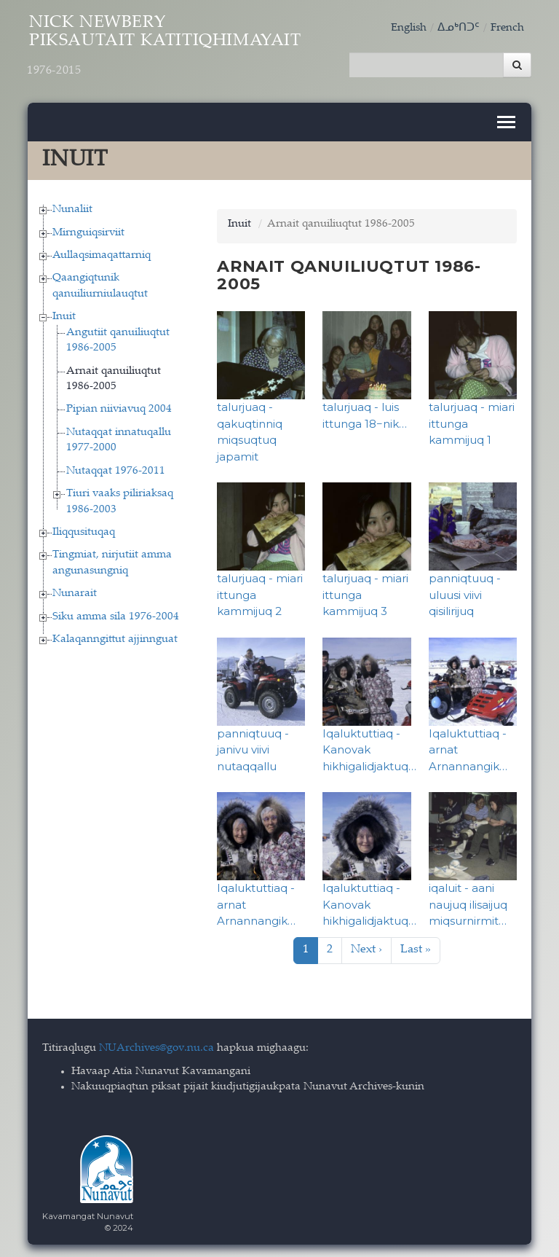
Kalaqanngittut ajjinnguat (115, 637)
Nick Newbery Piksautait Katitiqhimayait (182, 48)
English (409, 28)
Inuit (64, 314)
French (507, 28)
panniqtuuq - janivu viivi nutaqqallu (253, 747)
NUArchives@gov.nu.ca (156, 1045)
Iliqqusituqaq (83, 530)
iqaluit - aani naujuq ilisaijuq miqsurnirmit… (468, 902)
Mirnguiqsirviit (88, 229)
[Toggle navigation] (506, 120)
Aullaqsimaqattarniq (101, 253)
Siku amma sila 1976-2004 (115, 613)
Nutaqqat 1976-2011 (115, 468)
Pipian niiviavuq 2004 (119, 407)
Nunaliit (72, 207)
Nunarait (74, 591)
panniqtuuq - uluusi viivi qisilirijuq (465, 592)
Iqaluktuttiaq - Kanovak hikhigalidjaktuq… (369, 747)
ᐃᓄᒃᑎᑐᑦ (458, 28)
